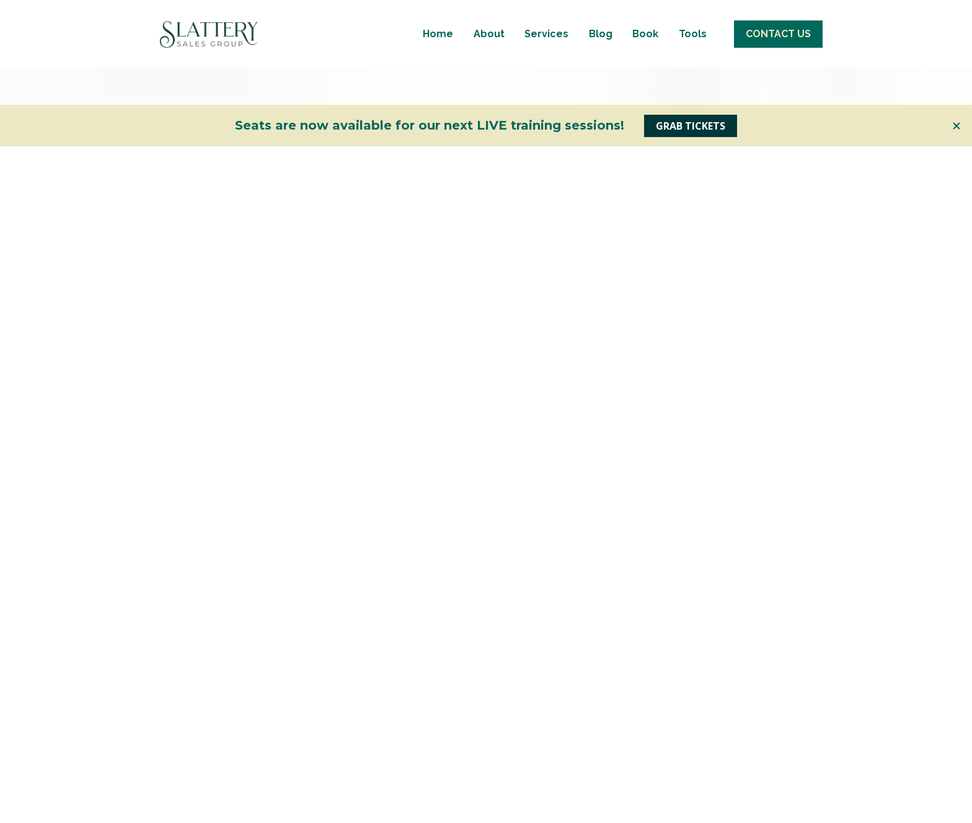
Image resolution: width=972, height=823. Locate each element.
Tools (693, 91)
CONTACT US (778, 91)
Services (546, 91)
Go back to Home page (486, 444)
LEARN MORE (255, 803)
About (489, 91)
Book (645, 91)
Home (438, 91)
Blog (600, 91)
